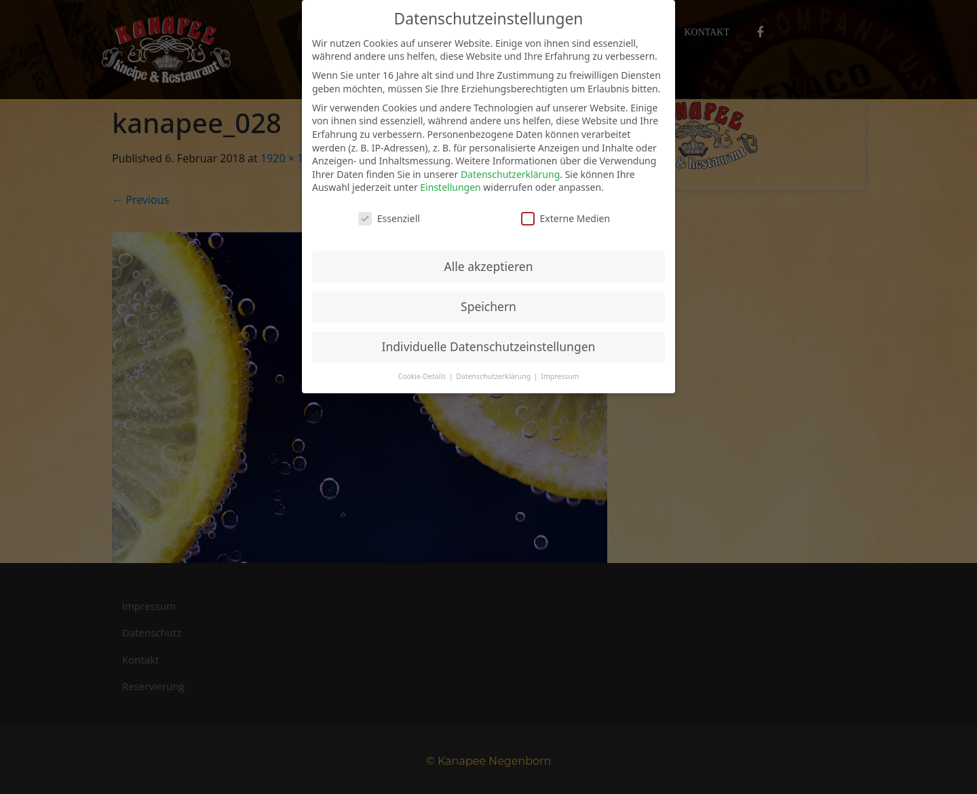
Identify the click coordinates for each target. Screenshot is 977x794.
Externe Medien (565, 218)
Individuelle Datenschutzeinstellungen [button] (489, 346)
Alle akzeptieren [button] (488, 266)
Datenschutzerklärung (510, 174)
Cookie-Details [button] (422, 376)
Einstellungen (450, 187)
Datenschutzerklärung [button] (494, 376)
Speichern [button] (488, 306)
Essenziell (389, 218)
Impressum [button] (560, 376)
